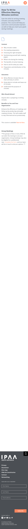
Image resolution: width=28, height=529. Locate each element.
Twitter (5, 518)
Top (26, 454)
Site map (4, 470)
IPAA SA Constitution (8, 472)
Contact (4, 475)
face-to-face (20, 122)
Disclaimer (5, 468)
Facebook (2, 518)
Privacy (3, 465)
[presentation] (12, 504)
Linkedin (10, 518)
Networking (5, 477)
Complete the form (11, 142)
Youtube (7, 518)
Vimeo (12, 518)
